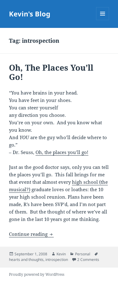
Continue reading (31, 234)
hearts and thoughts (26, 259)
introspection (56, 259)
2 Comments (88, 259)
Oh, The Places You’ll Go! (51, 72)
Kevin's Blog (29, 13)
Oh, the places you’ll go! (62, 152)
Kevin (61, 254)
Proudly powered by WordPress (36, 274)
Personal (82, 254)
